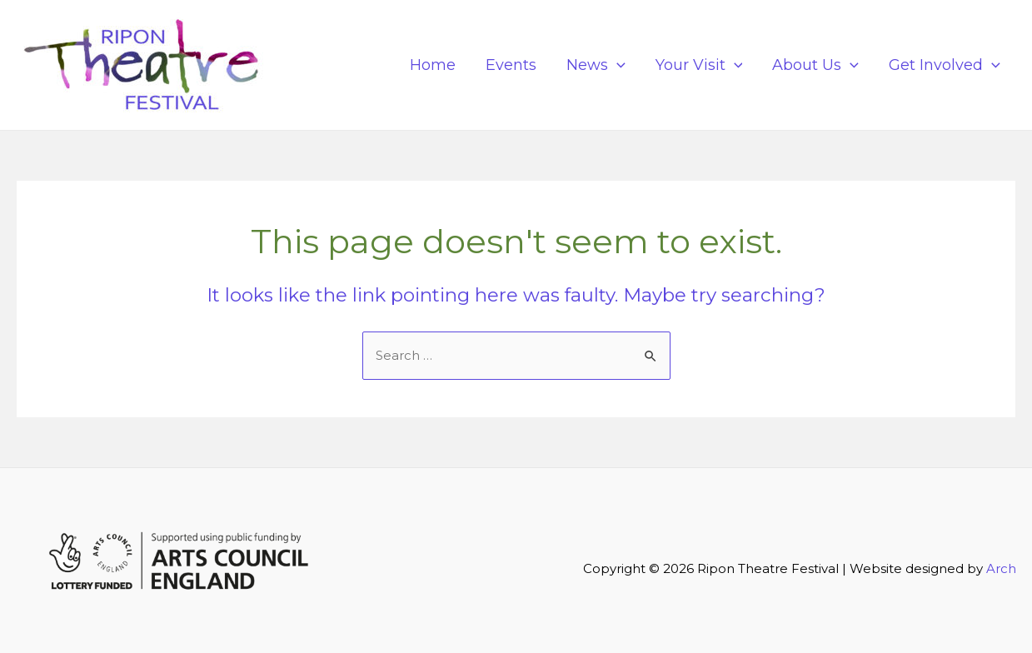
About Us (815, 65)
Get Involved (944, 65)
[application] (617, 65)
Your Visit (699, 65)
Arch (1001, 568)
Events (511, 65)
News (596, 65)
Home (433, 65)
